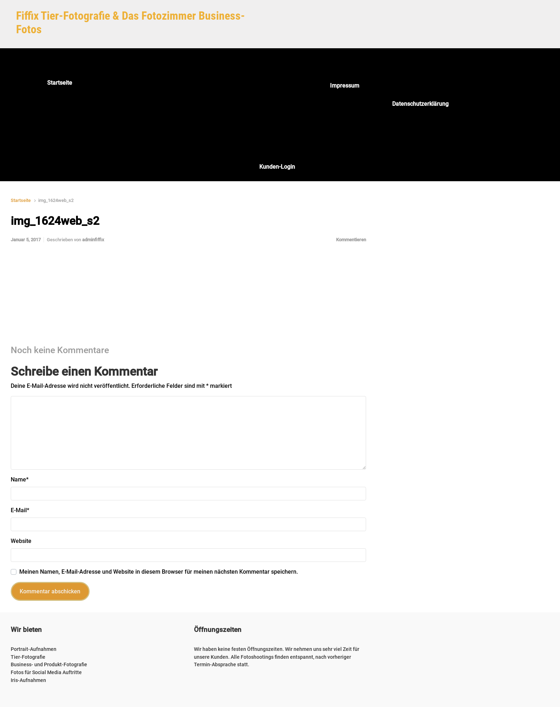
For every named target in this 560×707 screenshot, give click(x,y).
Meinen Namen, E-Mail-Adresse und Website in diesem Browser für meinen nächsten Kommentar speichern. (158, 571)
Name (20, 479)
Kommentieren (351, 239)
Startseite (21, 200)
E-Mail (20, 510)
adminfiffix (93, 239)
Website (21, 541)
